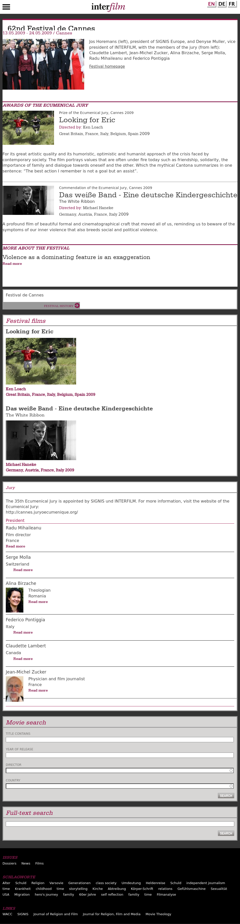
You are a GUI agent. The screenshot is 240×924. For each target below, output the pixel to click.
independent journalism (205, 883)
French (231, 3)
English (211, 3)
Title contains (18, 733)
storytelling (78, 889)
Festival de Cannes (25, 295)
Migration (22, 894)
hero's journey (46, 894)
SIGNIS (22, 914)
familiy (68, 894)
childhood (44, 889)
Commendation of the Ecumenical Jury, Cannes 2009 (105, 188)
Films (39, 863)
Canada (13, 652)
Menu (6, 8)
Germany (67, 214)
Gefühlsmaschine (191, 889)
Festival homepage (107, 66)
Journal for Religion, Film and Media (111, 914)
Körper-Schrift (142, 889)
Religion (37, 883)
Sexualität (219, 889)
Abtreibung (117, 889)
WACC (7, 914)
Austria (85, 214)
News (25, 863)
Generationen (79, 883)
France (91, 134)
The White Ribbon (25, 415)
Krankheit (23, 889)
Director (13, 765)
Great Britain (71, 134)
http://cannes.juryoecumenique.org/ (42, 512)
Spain (133, 134)
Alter (6, 883)
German (221, 3)
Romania (37, 596)
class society (106, 883)
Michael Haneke (98, 208)
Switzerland (17, 564)
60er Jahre (87, 894)
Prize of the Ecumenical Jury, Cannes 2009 (96, 113)
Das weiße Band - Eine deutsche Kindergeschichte (148, 195)
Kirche (97, 889)
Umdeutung (131, 883)
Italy (104, 134)
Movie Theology (158, 914)
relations (165, 889)
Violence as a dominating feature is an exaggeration (76, 257)
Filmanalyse (166, 894)
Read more (12, 263)
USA (6, 894)
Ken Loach (93, 127)
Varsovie (56, 883)
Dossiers (9, 863)
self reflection (112, 894)
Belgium (118, 134)
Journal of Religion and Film (55, 914)
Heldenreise (155, 883)
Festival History (59, 306)
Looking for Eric (87, 120)
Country (13, 780)
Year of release (19, 749)
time (6, 889)
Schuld (20, 883)
